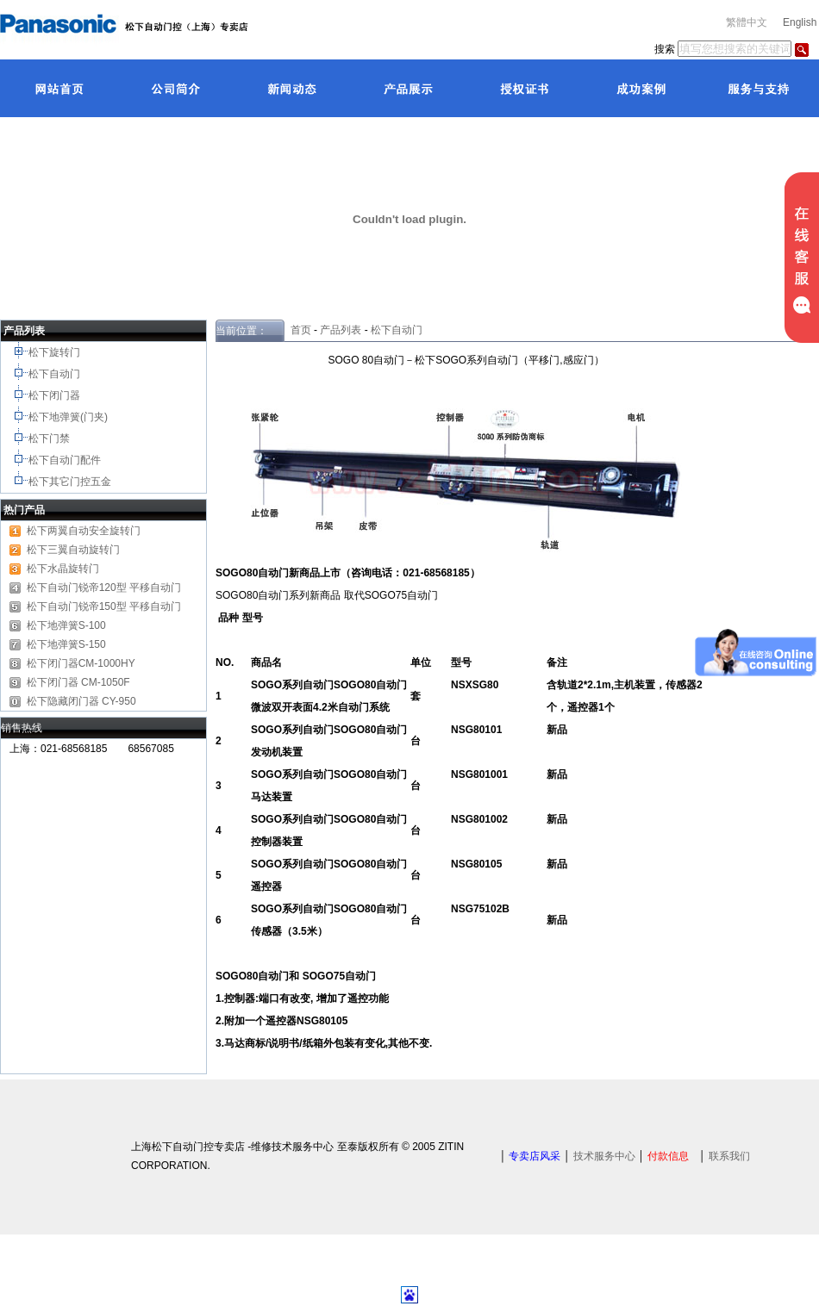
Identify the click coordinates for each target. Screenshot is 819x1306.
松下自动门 (55, 374)
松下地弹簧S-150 (66, 644)
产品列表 (340, 330)
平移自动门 (155, 606)
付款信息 (668, 1156)
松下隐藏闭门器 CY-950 (81, 701)
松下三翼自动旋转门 (73, 550)
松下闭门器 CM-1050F (78, 682)
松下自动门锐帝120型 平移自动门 (104, 587)
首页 (297, 330)
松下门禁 (49, 438)
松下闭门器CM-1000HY (81, 663)
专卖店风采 (534, 1156)
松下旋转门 (55, 352)
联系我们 (729, 1156)
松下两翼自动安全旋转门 (84, 531)
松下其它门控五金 (69, 482)
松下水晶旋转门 (63, 569)
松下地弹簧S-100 (66, 625)
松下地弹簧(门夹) (69, 417)
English (799, 22)
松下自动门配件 (65, 460)
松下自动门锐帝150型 (77, 606)
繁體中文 (746, 22)
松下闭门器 (55, 395)
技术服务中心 (604, 1156)
